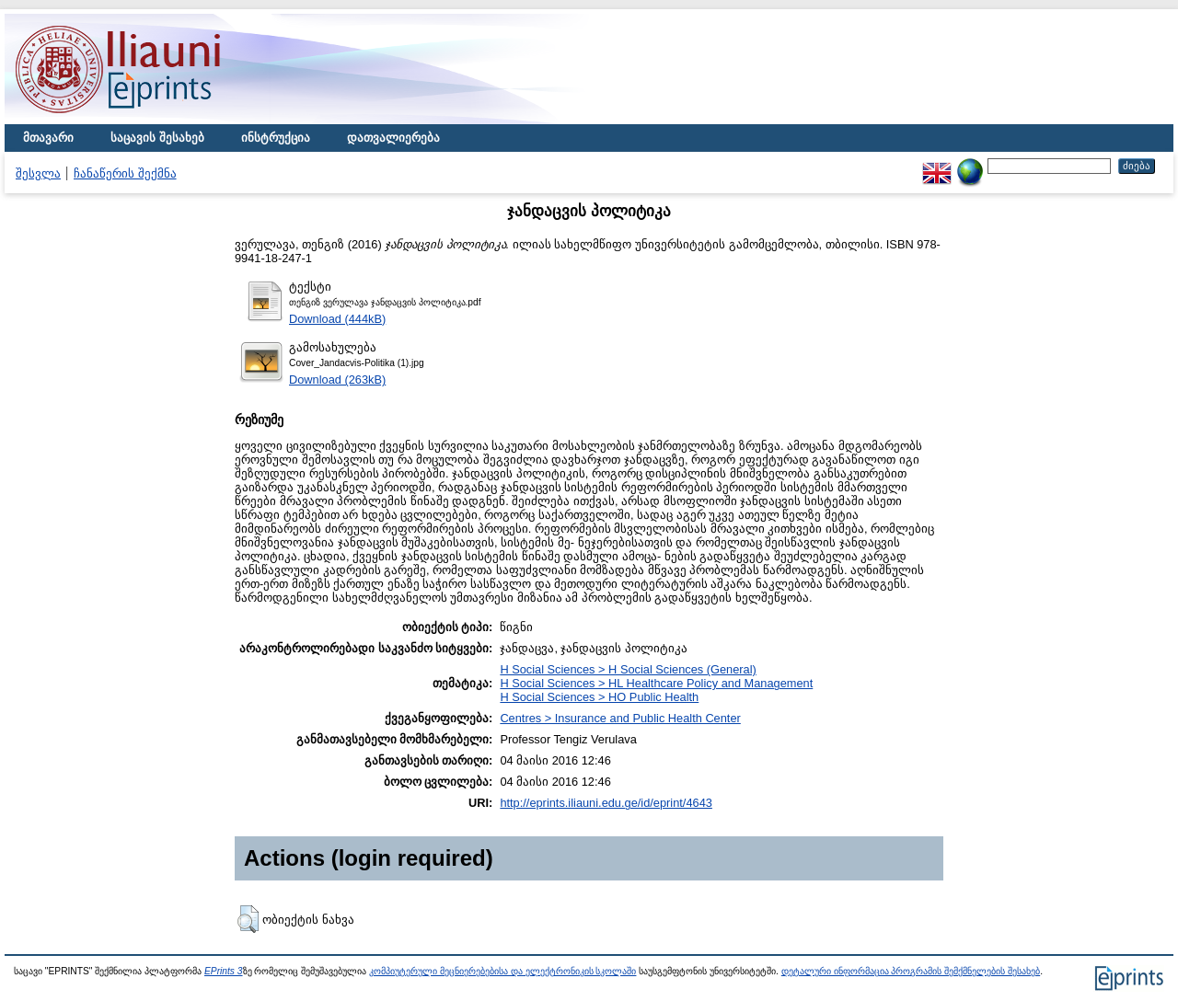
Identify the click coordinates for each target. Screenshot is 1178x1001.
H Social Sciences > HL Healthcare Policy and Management (656, 683)
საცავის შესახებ (157, 137)
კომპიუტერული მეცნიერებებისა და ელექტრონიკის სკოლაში (502, 971)
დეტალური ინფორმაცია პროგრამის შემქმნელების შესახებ (910, 971)
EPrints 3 (223, 971)
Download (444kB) (337, 319)
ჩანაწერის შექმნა (125, 173)
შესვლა (38, 173)
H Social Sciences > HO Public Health (599, 697)
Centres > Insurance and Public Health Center (620, 718)
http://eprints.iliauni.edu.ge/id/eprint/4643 (606, 803)
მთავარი (48, 137)
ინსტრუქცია (275, 137)
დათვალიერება (393, 137)
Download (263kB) (337, 379)
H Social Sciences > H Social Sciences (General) (628, 669)
